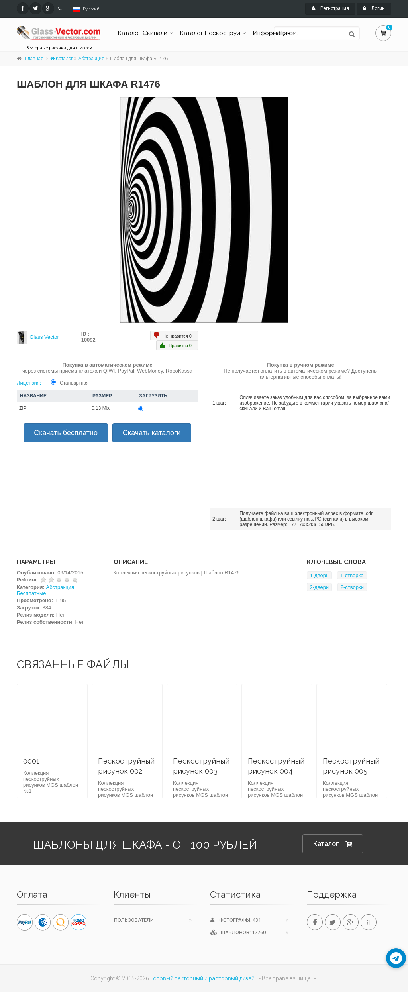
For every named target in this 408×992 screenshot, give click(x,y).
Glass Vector (44, 337)
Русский (91, 9)
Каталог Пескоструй (210, 33)
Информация (271, 33)
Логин (374, 8)
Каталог (61, 58)
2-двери (319, 587)
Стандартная (74, 383)
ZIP (23, 408)
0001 (31, 761)
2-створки (352, 587)
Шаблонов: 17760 (238, 932)
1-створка (351, 575)
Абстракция (91, 58)
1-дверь (319, 575)
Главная (34, 58)
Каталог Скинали (142, 33)
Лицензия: (29, 383)
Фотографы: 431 (235, 920)
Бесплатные (31, 593)
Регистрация (330, 8)
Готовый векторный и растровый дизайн (204, 978)
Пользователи (134, 920)
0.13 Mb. (101, 408)
